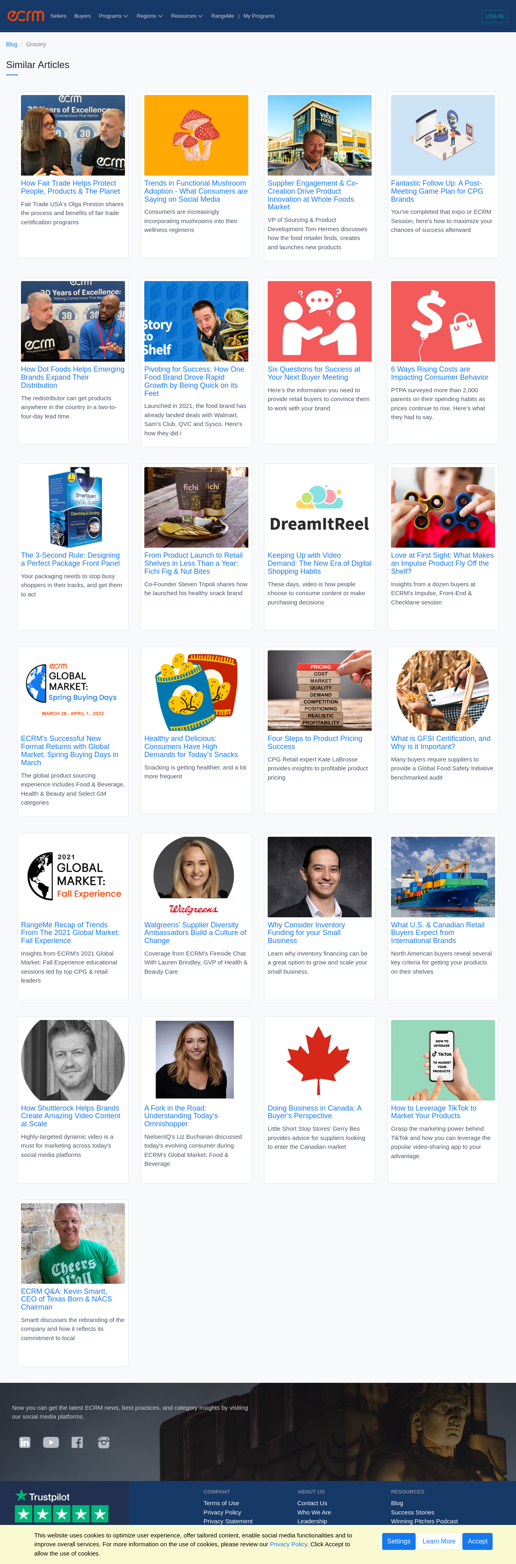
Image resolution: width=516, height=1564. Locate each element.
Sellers (58, 16)
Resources (187, 16)
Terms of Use (221, 1503)
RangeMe (222, 16)
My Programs (259, 16)
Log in (495, 16)
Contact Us (312, 1503)
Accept (477, 1541)
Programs (114, 16)
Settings (399, 1541)
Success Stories (413, 1512)
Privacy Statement (228, 1521)
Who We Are (314, 1512)
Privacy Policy (222, 1512)
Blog (11, 44)
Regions (150, 16)
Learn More (439, 1541)
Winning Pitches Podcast (424, 1521)
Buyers (83, 16)
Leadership (312, 1521)
